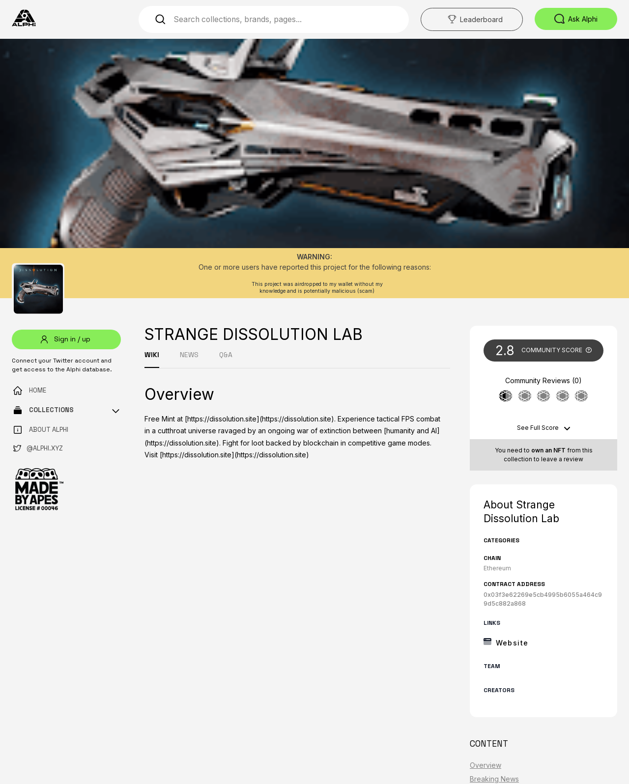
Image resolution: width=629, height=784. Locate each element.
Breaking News (494, 779)
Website (512, 643)
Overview (485, 765)
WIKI (151, 354)
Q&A (225, 354)
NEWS (189, 354)
